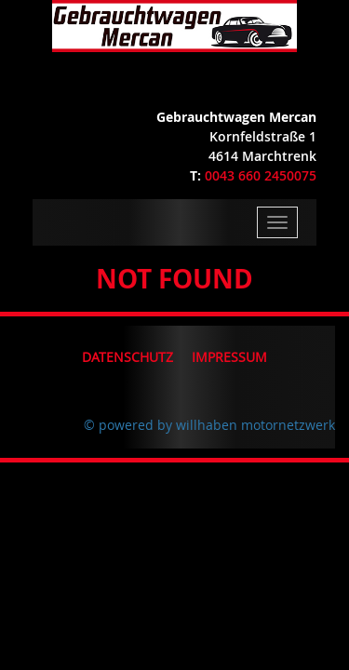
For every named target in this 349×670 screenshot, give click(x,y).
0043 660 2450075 (260, 175)
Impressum (229, 357)
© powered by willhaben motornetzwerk (209, 425)
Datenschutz (127, 357)
